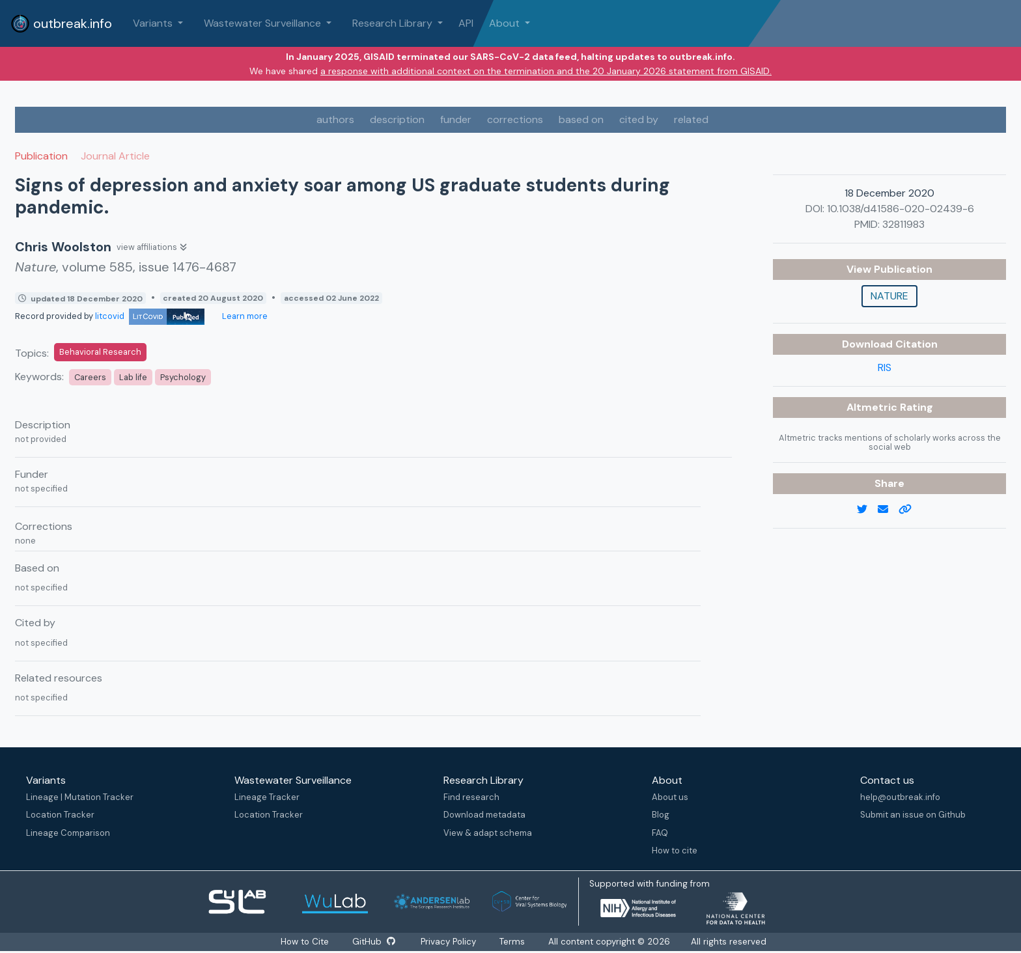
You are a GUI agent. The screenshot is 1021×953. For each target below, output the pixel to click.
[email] (888, 510)
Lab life (133, 377)
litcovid (149, 316)
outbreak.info (61, 23)
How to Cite (305, 941)
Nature (889, 296)
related (691, 119)
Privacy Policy (449, 941)
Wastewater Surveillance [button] (264, 23)
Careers (90, 377)
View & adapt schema (487, 832)
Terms (512, 941)
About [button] (505, 23)
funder (455, 119)
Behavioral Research (100, 351)
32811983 (903, 224)
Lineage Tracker (267, 797)
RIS (884, 367)
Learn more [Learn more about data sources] (244, 316)
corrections (515, 119)
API (465, 23)
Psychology (183, 377)
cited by (638, 119)
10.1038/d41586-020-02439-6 (900, 208)
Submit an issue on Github (913, 814)
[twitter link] (867, 510)
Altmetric (873, 407)
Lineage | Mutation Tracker (79, 797)
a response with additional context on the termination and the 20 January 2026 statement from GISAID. (546, 71)
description (397, 119)
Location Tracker (60, 814)
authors (335, 119)
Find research (471, 797)
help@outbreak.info (900, 797)
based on (581, 119)
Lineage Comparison (68, 832)
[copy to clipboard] (910, 510)
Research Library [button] (393, 23)
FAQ (660, 832)
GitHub (374, 941)
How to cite (674, 850)
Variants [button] (154, 23)
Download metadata (484, 814)
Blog (660, 814)
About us (670, 797)
